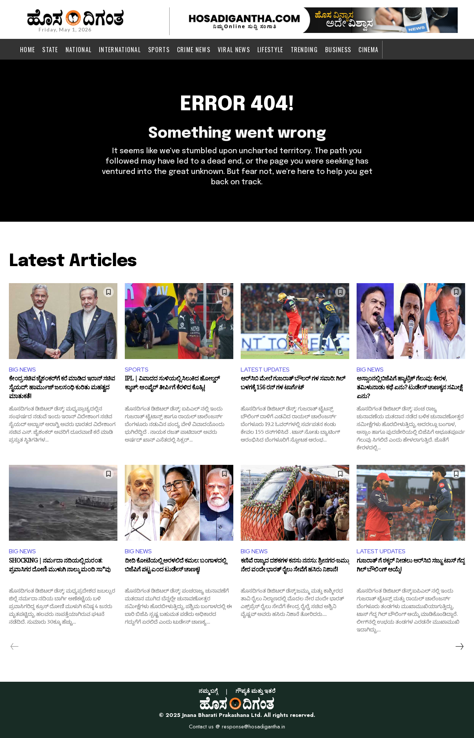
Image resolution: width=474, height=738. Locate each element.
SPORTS (136, 369)
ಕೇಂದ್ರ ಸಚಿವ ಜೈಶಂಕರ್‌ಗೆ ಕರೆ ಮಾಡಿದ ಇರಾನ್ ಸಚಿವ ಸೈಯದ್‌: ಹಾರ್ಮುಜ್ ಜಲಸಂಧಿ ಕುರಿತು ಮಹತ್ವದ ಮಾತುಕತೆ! (62, 388)
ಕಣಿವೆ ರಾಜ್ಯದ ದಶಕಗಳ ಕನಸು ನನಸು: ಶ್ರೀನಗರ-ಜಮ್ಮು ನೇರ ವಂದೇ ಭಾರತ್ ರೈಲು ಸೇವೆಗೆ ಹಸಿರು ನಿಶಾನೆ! (295, 567)
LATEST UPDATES (265, 369)
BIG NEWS (22, 369)
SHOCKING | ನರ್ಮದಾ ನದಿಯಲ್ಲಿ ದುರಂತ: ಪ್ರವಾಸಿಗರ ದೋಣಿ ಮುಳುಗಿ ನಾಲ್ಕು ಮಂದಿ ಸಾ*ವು (59, 567)
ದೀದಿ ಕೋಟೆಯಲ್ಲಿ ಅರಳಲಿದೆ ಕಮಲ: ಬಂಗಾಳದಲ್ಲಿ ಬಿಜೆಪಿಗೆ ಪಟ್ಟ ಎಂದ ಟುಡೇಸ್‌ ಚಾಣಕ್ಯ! (175, 567)
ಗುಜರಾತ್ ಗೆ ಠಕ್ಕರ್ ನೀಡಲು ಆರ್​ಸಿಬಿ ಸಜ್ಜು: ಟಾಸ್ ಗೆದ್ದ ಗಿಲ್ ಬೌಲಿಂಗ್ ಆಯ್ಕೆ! (410, 567)
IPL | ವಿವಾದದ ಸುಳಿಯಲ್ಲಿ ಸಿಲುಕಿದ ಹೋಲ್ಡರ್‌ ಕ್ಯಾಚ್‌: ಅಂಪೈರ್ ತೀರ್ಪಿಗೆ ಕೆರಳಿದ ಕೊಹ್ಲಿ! (172, 384)
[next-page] (459, 646)
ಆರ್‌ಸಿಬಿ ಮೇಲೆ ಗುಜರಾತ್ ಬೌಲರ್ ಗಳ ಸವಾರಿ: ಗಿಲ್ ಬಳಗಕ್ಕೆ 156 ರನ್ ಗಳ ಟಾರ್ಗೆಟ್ (293, 384)
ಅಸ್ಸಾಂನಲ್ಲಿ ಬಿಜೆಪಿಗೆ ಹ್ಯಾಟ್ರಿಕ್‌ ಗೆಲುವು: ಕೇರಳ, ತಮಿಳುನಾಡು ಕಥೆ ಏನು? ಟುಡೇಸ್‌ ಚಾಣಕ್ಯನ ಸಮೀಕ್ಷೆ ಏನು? (410, 388)
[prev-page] (14, 646)
